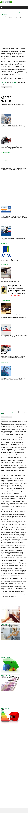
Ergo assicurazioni (4, 362)
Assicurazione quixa (5, 222)
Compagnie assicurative (5, 300)
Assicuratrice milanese (5, 152)
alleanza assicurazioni (5, 90)
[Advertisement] (13, 32)
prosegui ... (3, 419)
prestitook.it (8, 13)
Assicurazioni (14, 13)
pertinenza (15, 82)
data (2, 84)
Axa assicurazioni (4, 264)
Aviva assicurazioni (4, 243)
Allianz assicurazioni (5, 110)
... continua (17, 74)
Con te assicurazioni (5, 341)
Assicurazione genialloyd (6, 201)
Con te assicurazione (5, 321)
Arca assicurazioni (4, 131)
